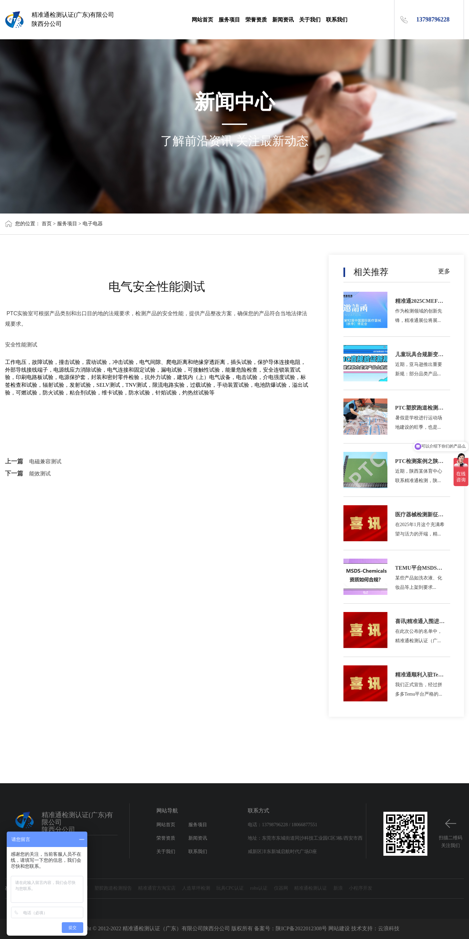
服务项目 (229, 19)
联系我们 (336, 19)
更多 (444, 271)
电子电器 (93, 224)
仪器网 (281, 888)
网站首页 (202, 19)
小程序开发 (360, 888)
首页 (47, 224)
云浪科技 (389, 929)
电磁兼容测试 (45, 462)
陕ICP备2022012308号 (301, 929)
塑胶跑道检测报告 (113, 888)
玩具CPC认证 (230, 888)
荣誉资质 (256, 19)
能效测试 (40, 474)
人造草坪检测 (196, 888)
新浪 (338, 888)
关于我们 (310, 19)
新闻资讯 (283, 19)
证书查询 (44, 888)
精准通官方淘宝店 (157, 888)
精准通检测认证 (310, 888)
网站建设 (339, 929)
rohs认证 (259, 888)
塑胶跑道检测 (74, 888)
